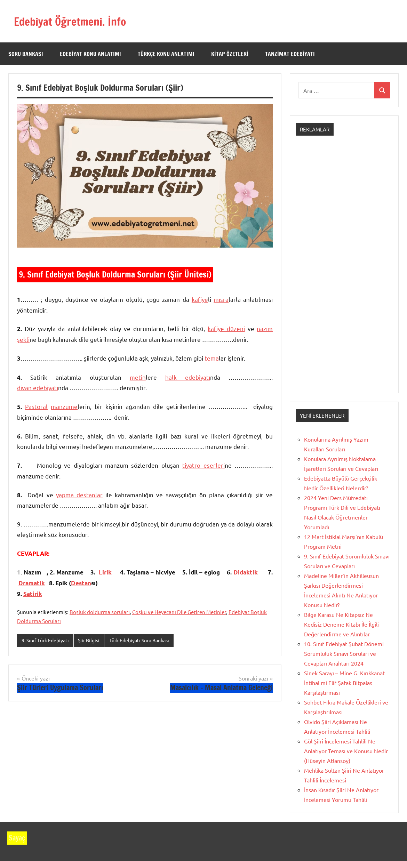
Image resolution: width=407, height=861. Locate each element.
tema (212, 358)
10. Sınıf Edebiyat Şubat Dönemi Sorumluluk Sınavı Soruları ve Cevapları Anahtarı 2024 (344, 653)
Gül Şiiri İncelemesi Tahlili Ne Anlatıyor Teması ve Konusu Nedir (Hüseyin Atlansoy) (346, 751)
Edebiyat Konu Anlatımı (90, 54)
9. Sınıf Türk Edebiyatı (47, 640)
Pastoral (36, 406)
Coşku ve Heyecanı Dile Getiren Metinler (179, 612)
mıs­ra (221, 299)
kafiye (200, 299)
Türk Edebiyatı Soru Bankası (147, 640)
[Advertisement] (344, 270)
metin (138, 377)
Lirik (105, 572)
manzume (64, 406)
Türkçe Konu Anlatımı (166, 54)
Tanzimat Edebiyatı (290, 54)
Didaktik (245, 572)
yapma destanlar (79, 494)
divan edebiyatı (37, 387)
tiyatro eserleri (203, 465)
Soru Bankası (25, 54)
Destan (81, 583)
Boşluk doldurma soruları (100, 612)
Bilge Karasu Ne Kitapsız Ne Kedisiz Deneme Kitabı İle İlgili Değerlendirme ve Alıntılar (341, 624)
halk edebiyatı (187, 377)
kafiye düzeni (226, 328)
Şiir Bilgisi (93, 640)
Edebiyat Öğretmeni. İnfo (78, 21)
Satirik (32, 593)
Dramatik (31, 583)
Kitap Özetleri (229, 54)
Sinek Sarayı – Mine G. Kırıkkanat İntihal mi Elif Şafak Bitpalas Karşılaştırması (344, 682)
